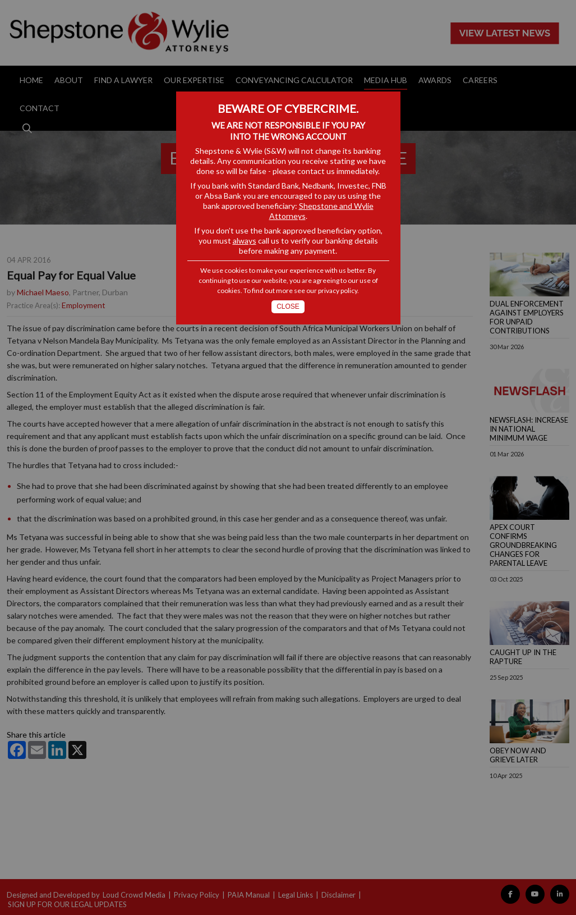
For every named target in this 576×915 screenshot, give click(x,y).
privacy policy (337, 290)
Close (288, 306)
